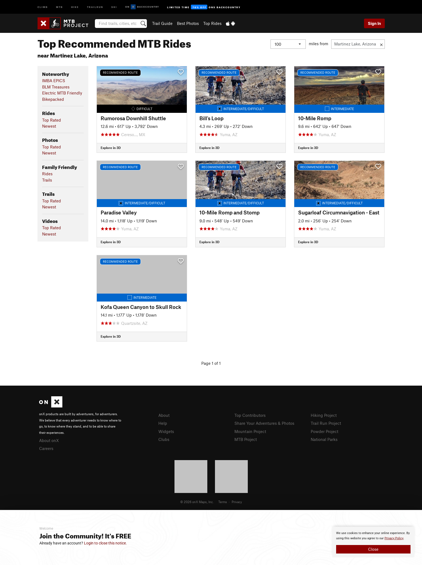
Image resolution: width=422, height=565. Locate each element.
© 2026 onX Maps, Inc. (197, 502)
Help (162, 423)
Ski (114, 6)
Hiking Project (324, 415)
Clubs (163, 439)
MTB (59, 6)
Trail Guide (162, 23)
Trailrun (95, 6)
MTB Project (245, 439)
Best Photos (188, 23)
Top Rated (51, 119)
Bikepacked (53, 99)
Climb (42, 6)
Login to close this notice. (105, 543)
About (164, 415)
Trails (47, 179)
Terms (222, 502)
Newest (49, 126)
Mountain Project (250, 431)
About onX (49, 440)
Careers (46, 448)
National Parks (324, 439)
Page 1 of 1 (211, 363)
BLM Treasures (55, 86)
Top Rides (212, 23)
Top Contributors (250, 415)
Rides (47, 173)
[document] (373, 541)
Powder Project (324, 431)
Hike (75, 6)
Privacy (237, 502)
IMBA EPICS (53, 80)
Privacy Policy (394, 538)
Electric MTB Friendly (62, 92)
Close (373, 549)
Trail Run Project (326, 423)
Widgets (166, 431)
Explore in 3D (111, 148)
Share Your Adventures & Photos (264, 423)
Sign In (374, 23)
